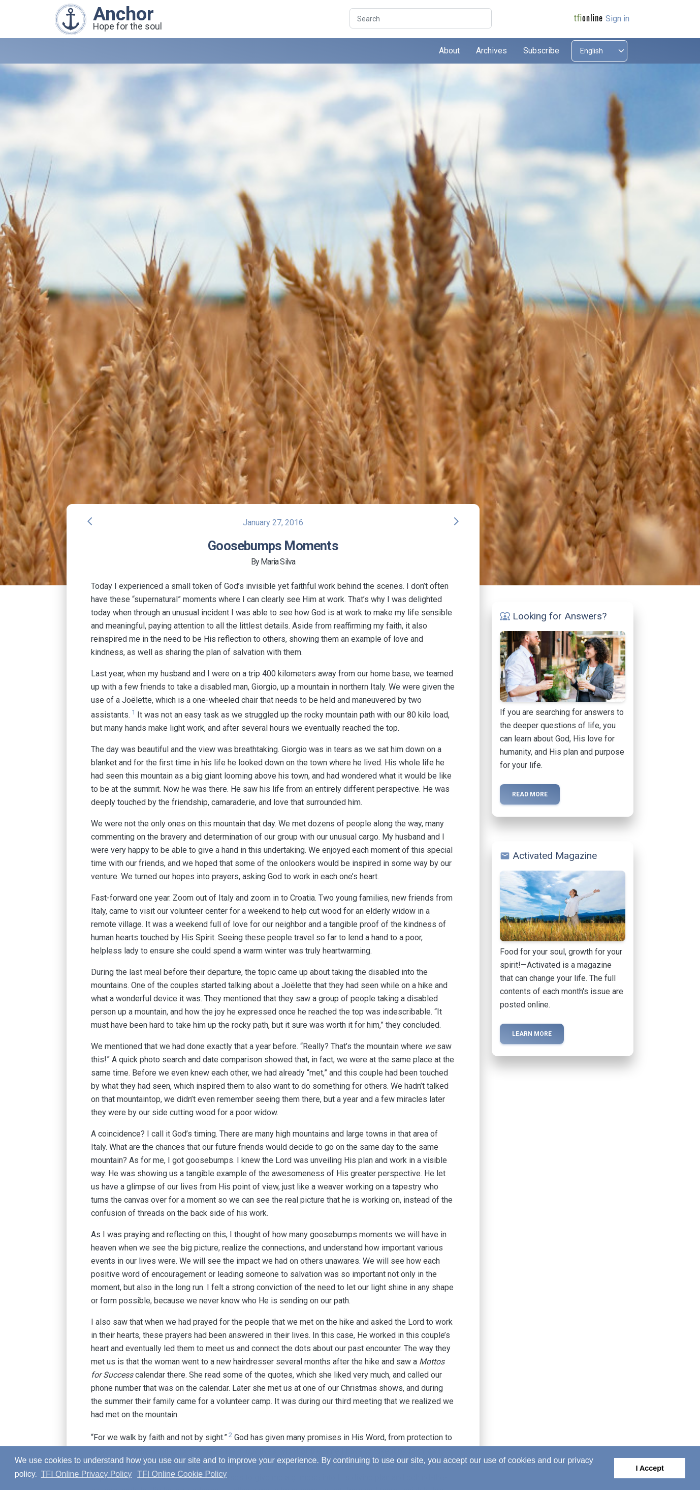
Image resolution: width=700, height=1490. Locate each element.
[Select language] (599, 51)
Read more (530, 794)
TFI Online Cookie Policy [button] (182, 1474)
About (449, 50)
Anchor (123, 14)
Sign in (617, 18)
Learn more (532, 1033)
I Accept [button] (649, 1468)
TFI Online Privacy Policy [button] (86, 1474)
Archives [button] (491, 50)
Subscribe (541, 50)
